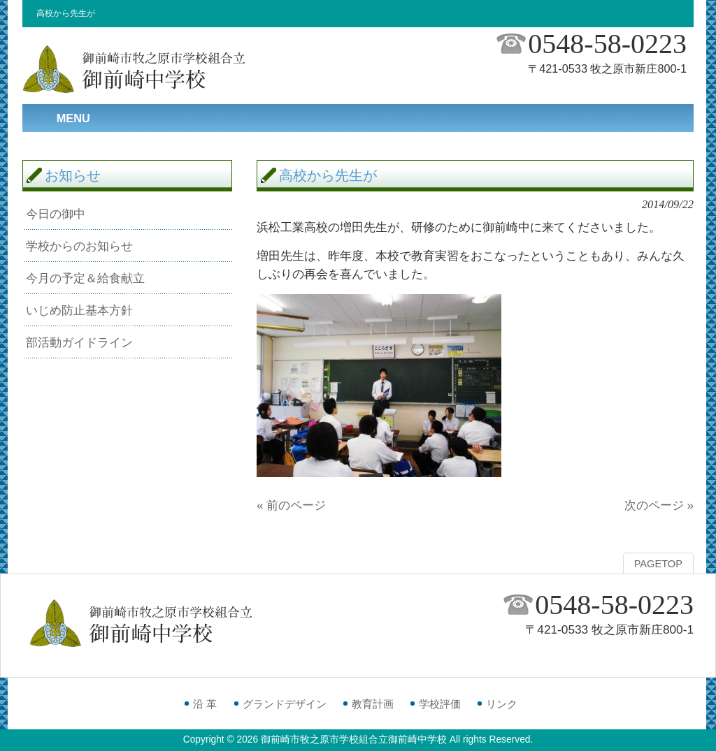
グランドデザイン (285, 704)
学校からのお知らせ (79, 246)
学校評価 (440, 704)
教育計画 (373, 704)
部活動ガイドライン (79, 342)
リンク (501, 704)
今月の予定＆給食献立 (85, 278)
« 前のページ (291, 505)
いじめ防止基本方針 (79, 310)
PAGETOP (658, 563)
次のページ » (659, 505)
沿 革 (205, 704)
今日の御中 (55, 214)
